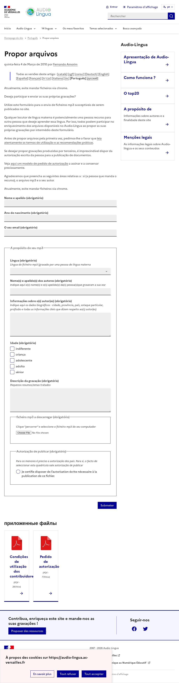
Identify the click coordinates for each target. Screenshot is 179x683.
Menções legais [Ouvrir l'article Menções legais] (138, 137)
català (62, 74)
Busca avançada (132, 28)
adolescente (24, 360)
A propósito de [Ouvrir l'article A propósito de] (138, 109)
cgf (71, 74)
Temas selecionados (101, 28)
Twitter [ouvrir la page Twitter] (145, 629)
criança (21, 354)
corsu (79, 74)
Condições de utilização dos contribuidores (22, 566)
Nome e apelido (23, 198)
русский (92, 78)
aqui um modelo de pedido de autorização (39, 163)
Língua (23, 260)
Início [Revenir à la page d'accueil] (7, 28)
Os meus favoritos (73, 28)
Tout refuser (68, 674)
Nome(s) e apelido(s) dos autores (41, 281)
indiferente (23, 349)
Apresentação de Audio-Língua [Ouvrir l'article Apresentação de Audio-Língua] (146, 59)
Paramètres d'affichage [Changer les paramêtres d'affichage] (142, 7)
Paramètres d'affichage (116, 674)
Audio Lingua (24, 28)
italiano (58, 78)
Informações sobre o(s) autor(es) (41, 301)
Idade (23, 343)
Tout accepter (93, 674)
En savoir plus (42, 674)
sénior (20, 372)
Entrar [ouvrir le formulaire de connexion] (114, 7)
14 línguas (47, 28)
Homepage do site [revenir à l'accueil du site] (13, 38)
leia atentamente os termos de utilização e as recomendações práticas (53, 140)
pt (168, 7)
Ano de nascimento (26, 213)
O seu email (20, 227)
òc (67, 78)
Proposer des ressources (27, 631)
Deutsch (91, 74)
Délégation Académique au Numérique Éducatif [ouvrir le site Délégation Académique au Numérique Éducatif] (118, 663)
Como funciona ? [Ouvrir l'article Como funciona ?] (139, 78)
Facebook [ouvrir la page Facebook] (134, 629)
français (35, 78)
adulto (20, 366)
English (103, 74)
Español (22, 78)
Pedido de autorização (49, 561)
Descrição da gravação (34, 381)
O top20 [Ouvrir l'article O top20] (131, 93)
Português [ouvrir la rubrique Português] (33, 38)
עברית (46, 78)
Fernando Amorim (65, 64)
